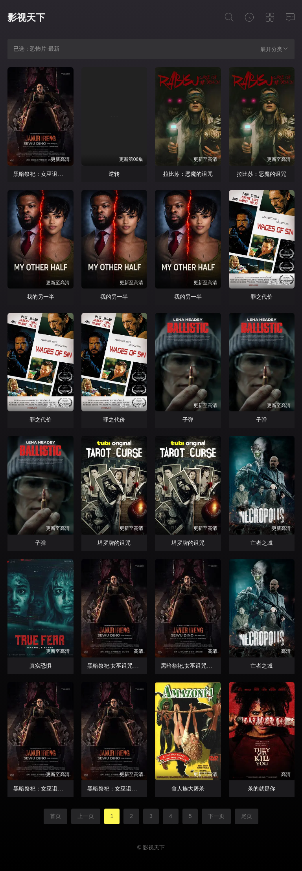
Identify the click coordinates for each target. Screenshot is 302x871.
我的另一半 (40, 297)
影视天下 (26, 17)
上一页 (85, 816)
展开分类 (274, 49)
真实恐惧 (40, 666)
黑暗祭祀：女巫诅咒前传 (43, 174)
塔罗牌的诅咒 (114, 543)
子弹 (187, 419)
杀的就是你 (261, 788)
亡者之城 (261, 543)
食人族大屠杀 (187, 788)
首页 (55, 816)
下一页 (216, 816)
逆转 (114, 174)
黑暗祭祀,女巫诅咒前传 (115, 666)
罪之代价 (261, 297)
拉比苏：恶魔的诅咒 (188, 174)
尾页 (246, 816)
